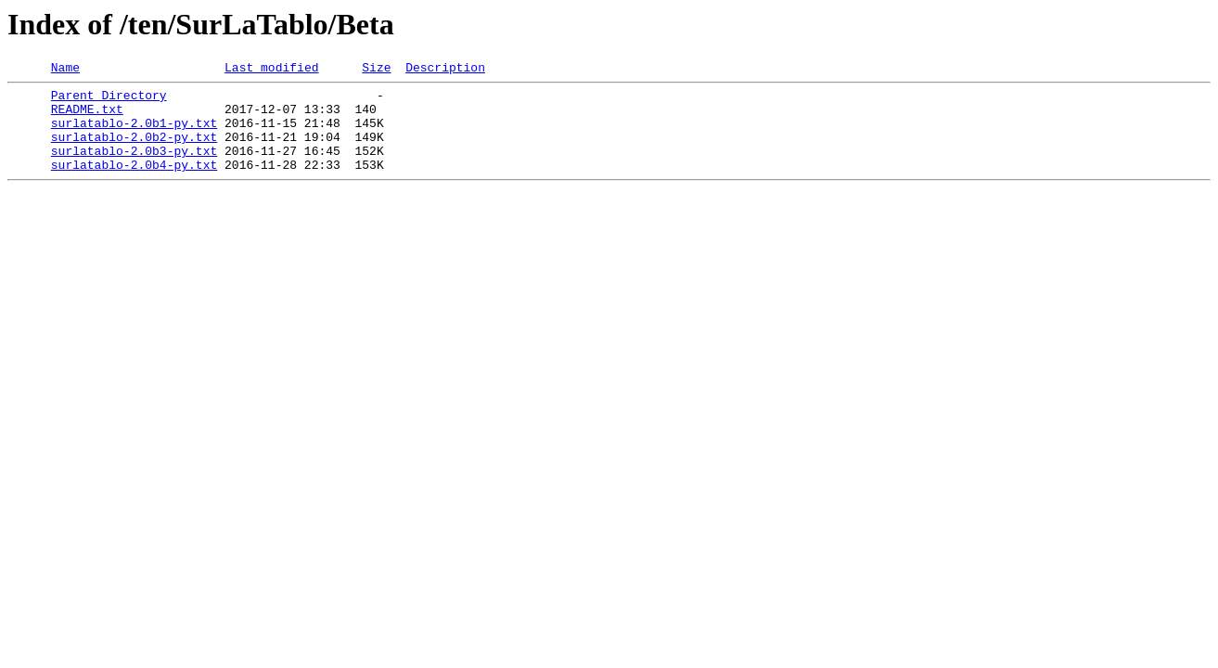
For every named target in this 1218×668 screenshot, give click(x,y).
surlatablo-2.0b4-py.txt (134, 183)
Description (445, 69)
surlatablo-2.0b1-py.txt (134, 133)
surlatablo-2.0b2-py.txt (134, 150)
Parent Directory (109, 100)
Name (65, 69)
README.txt (87, 117)
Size (376, 69)
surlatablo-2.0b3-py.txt (134, 167)
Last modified (271, 69)
